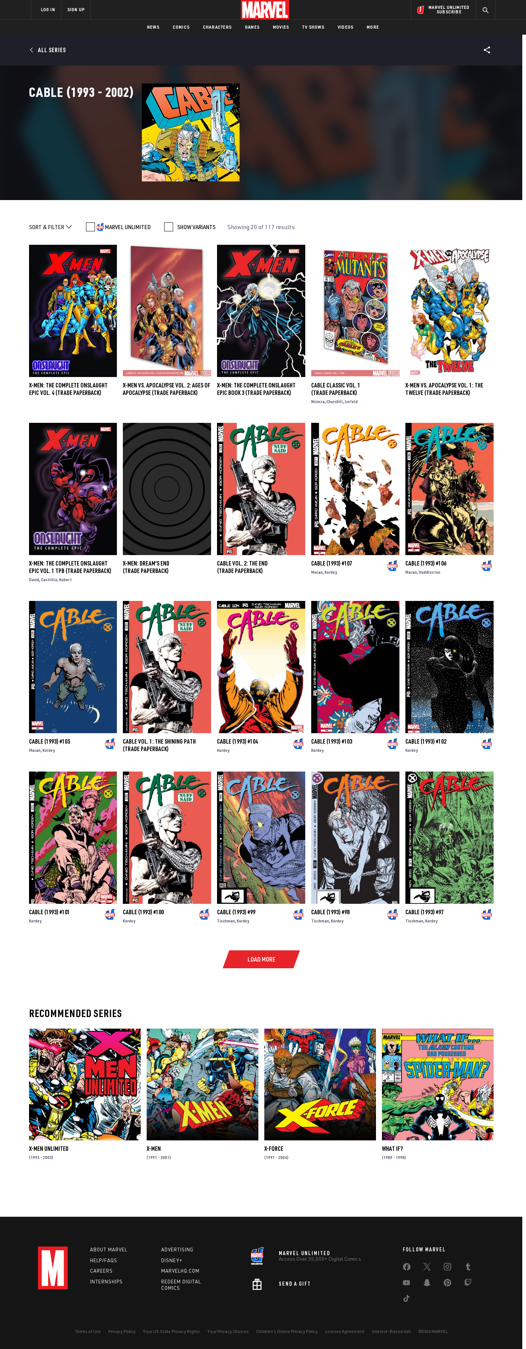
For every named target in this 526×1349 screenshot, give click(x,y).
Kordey (331, 604)
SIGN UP (76, 9)
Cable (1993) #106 (425, 595)
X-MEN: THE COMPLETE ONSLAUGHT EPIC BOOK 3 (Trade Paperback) (256, 421)
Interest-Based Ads (391, 1331)
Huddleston (429, 604)
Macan (317, 604)
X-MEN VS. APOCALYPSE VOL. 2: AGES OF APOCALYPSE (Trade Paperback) (166, 421)
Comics (181, 27)
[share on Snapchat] (427, 1284)
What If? (392, 1181)
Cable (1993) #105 (49, 774)
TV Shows (313, 27)
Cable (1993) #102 (425, 774)
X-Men (154, 1181)
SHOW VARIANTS (196, 259)
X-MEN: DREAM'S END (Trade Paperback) (146, 599)
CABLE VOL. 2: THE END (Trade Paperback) (242, 599)
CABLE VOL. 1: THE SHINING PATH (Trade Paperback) (159, 777)
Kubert (65, 612)
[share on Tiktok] (406, 1300)
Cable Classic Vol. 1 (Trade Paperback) (335, 421)
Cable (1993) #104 (237, 774)
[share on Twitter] (427, 1268)
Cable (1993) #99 (236, 944)
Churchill (334, 434)
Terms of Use (88, 1331)
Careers (101, 1271)
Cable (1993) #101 (49, 944)
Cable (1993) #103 (331, 774)
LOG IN (48, 9)
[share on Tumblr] (468, 1268)
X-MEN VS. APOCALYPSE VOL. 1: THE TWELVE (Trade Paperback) (444, 421)
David (34, 612)
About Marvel (108, 1250)
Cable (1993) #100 (143, 944)
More (373, 27)
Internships (106, 1282)
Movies (281, 27)
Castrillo (49, 612)
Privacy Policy (122, 1331)
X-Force (273, 1181)
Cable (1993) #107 (331, 595)
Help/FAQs (103, 1260)
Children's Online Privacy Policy (287, 1331)
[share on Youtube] (406, 1284)
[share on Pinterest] (447, 1284)
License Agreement (344, 1331)
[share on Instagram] (447, 1268)
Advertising (177, 1250)
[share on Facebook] (407, 1268)
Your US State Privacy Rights (171, 1331)
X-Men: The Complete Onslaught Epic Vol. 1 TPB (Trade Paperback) (70, 599)
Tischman (226, 953)
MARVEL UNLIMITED (128, 259)
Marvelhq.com (180, 1271)
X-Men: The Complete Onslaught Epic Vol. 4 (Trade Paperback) (68, 421)
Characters (217, 27)
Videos (345, 27)
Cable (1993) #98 (330, 944)
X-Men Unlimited (48, 1181)
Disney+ (171, 1260)
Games (252, 27)
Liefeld (351, 434)
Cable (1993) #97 (424, 944)
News (153, 27)
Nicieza (318, 434)
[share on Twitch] (468, 1284)
